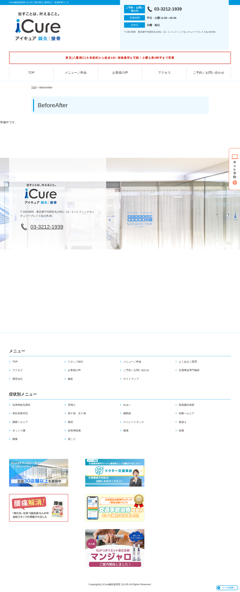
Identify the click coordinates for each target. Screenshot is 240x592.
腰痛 (15, 438)
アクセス (164, 72)
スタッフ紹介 (75, 361)
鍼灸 (70, 378)
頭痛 (181, 430)
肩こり (72, 438)
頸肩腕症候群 (186, 404)
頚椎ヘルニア (186, 413)
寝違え (183, 422)
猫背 (70, 422)
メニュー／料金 (76, 72)
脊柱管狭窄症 (20, 413)
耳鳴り (72, 404)
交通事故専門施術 (189, 370)
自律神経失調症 (21, 404)
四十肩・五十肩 (77, 413)
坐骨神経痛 (74, 430)
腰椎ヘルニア (20, 422)
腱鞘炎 (127, 413)
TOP (31, 72)
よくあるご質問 (188, 361)
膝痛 (126, 430)
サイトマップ (131, 378)
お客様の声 (120, 72)
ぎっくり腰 (18, 430)
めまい (127, 404)
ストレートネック (133, 422)
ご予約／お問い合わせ (208, 72)
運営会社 (17, 378)
